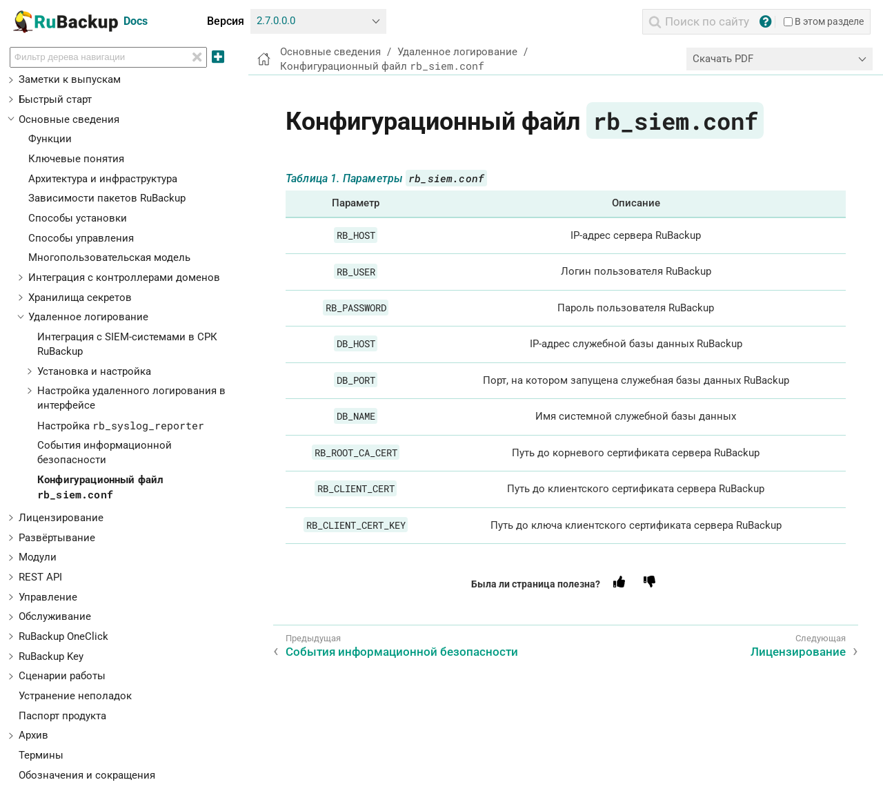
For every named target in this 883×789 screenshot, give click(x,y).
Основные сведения (69, 119)
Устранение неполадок (75, 696)
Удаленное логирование (88, 317)
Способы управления (81, 238)
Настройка (120, 426)
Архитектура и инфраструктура (102, 179)
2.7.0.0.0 (276, 20)
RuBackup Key (51, 656)
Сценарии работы (62, 676)
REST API (40, 577)
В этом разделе (824, 21)
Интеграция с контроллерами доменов (124, 277)
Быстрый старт (55, 99)
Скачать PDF (723, 58)
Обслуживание (55, 616)
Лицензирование (61, 518)
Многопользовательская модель (109, 257)
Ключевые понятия (76, 159)
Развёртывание (57, 538)
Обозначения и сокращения (87, 775)
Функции (50, 139)
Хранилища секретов (80, 297)
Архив (33, 735)
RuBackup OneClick (63, 636)
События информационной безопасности (402, 652)
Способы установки (77, 218)
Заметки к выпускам (70, 79)
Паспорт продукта (62, 716)
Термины (41, 755)
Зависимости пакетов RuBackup (107, 198)
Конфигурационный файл (382, 66)
